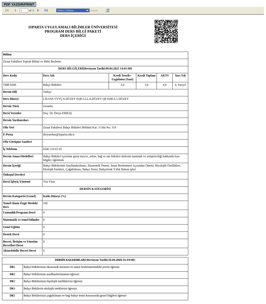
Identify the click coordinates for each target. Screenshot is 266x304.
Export (94, 10)
